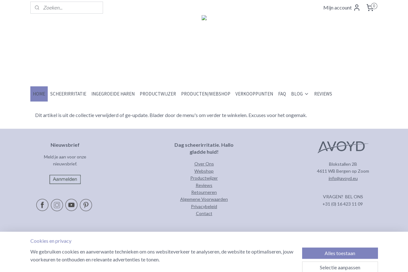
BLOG (300, 94)
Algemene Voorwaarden (204, 199)
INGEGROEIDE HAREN (113, 94)
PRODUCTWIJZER (158, 94)
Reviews (204, 185)
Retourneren (204, 192)
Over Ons (204, 163)
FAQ (282, 94)
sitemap (217, 260)
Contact (204, 213)
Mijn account (342, 7)
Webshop (204, 171)
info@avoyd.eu (343, 178)
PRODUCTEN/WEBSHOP (205, 94)
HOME (39, 94)
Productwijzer (204, 178)
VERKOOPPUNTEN (254, 94)
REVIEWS (323, 94)
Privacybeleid (204, 206)
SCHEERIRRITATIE (68, 94)
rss (228, 260)
